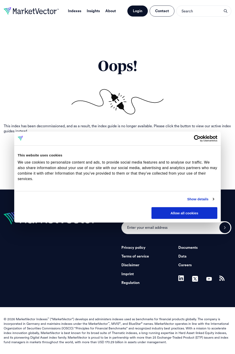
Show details (198, 199)
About (110, 11)
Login (137, 11)
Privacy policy (133, 247)
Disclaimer (130, 265)
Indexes (74, 11)
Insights (93, 11)
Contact (162, 11)
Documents (188, 247)
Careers (185, 265)
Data (182, 256)
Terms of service (135, 256)
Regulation (130, 283)
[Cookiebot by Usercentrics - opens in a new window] (197, 138)
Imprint (127, 274)
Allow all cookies (184, 213)
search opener (225, 11)
